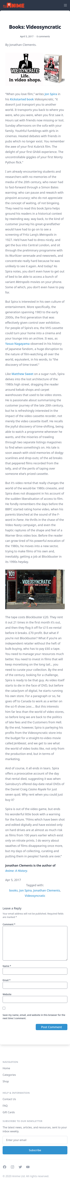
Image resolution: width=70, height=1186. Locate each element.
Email (6, 980)
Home (6, 1068)
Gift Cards (9, 1112)
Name (7, 966)
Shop (6, 1081)
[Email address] (35, 1140)
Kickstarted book (22, 99)
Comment (9, 924)
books (13, 890)
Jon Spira (51, 94)
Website (7, 994)
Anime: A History (16, 871)
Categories (9, 1075)
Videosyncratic (35, 896)
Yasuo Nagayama (17, 344)
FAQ (5, 1105)
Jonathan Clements (46, 890)
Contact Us (9, 1099)
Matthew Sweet (22, 374)
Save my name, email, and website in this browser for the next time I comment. (34, 1016)
